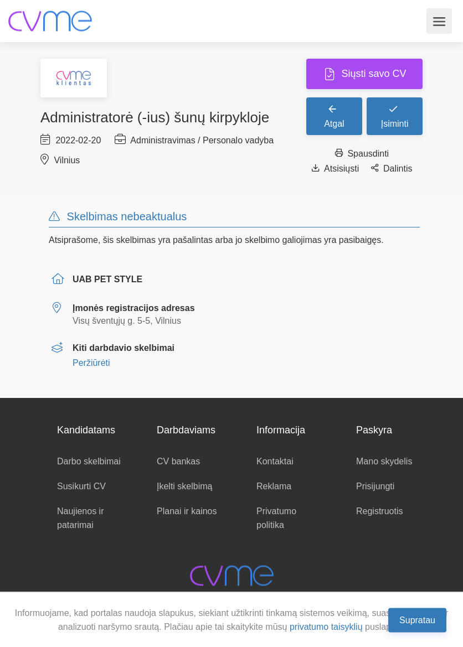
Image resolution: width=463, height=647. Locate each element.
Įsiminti (395, 115)
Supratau (417, 619)
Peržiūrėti (91, 363)
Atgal (334, 115)
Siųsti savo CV (372, 73)
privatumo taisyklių (326, 627)
